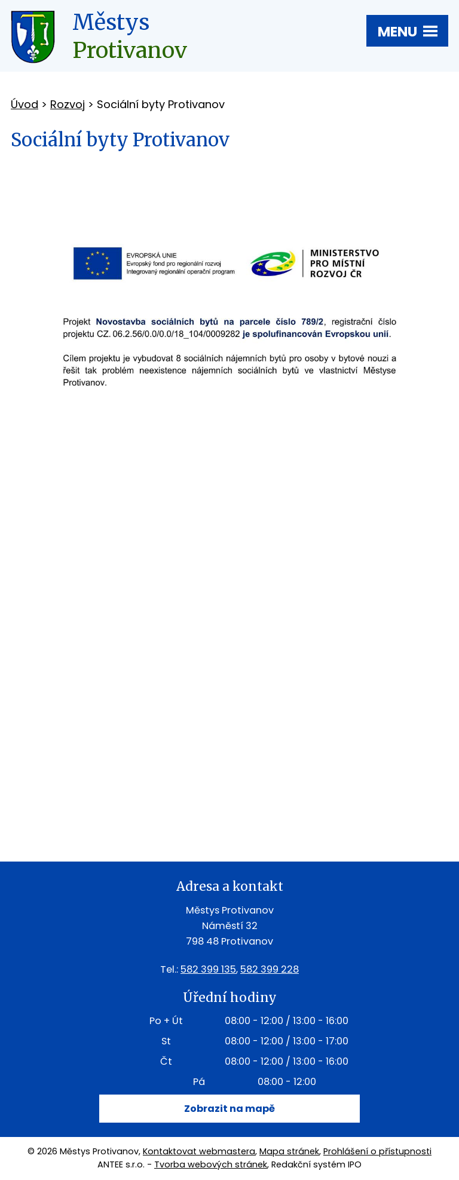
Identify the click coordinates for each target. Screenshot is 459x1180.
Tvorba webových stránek (210, 1164)
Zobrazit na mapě (229, 1108)
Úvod (24, 104)
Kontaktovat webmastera (199, 1151)
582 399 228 (269, 969)
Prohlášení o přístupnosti (377, 1151)
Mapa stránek (289, 1151)
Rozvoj (67, 104)
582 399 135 (208, 969)
